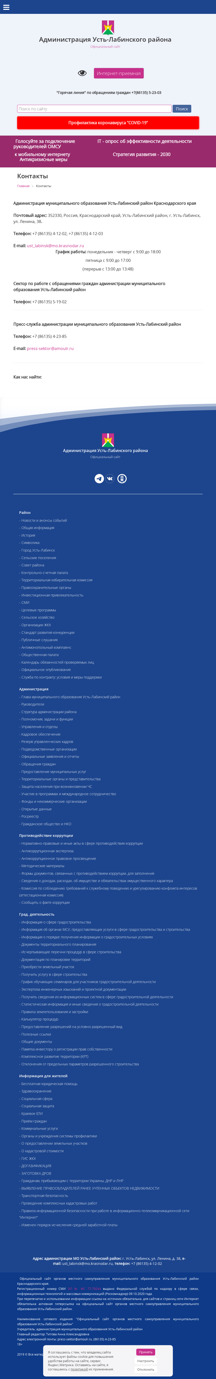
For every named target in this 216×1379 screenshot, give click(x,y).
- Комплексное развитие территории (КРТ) (53, 1056)
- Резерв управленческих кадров (46, 741)
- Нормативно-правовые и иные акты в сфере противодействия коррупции (81, 843)
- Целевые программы (37, 610)
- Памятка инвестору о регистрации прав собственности (65, 1049)
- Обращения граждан (37, 764)
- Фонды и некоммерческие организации (53, 801)
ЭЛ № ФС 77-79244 (84, 1289)
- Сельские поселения (37, 557)
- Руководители (31, 704)
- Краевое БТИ (31, 1113)
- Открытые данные (35, 809)
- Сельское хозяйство (37, 617)
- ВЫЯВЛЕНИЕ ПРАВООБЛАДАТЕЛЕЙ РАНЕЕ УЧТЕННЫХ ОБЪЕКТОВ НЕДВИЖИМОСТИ (89, 1188)
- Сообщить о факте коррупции (44, 902)
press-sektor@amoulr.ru (50, 348)
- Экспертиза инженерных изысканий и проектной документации (72, 989)
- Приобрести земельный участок (46, 966)
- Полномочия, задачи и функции (46, 719)
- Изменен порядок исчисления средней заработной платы (68, 1224)
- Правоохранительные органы (45, 587)
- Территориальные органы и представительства (59, 778)
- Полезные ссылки (35, 1034)
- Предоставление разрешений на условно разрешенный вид (70, 1026)
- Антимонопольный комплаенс (45, 647)
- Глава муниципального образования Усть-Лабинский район (69, 696)
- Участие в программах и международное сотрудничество (67, 793)
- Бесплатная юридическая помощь (48, 1083)
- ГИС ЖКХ (27, 1158)
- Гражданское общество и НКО (45, 823)
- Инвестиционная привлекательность (51, 595)
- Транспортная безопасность (43, 1195)
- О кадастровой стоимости (41, 1150)
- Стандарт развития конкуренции (46, 632)
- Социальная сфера (35, 1098)
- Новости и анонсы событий (43, 520)
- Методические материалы (41, 865)
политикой (79, 1369)
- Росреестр (29, 816)
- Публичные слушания (38, 639)
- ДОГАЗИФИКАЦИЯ (35, 1165)
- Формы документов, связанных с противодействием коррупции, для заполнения (86, 873)
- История (27, 535)
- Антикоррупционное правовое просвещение (57, 858)
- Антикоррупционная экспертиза (46, 850)
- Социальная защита (36, 1106)
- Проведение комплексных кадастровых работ (58, 1203)
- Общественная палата (39, 654)
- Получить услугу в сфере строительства (53, 974)
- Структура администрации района (47, 711)
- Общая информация (36, 527)
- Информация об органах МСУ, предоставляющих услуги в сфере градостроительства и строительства (104, 929)
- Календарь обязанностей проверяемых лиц (56, 662)
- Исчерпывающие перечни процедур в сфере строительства (70, 951)
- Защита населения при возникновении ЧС (55, 786)
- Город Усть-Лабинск (37, 550)
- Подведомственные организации (48, 749)
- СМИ (24, 602)
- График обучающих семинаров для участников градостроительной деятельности (87, 981)
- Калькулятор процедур (38, 1019)
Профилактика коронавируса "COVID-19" (108, 123)
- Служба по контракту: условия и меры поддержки (60, 677)
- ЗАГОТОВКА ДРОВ (35, 1173)
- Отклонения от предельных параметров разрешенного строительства (79, 1064)
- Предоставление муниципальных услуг (52, 771)
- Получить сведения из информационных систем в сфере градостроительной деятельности (96, 996)
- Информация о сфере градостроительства (55, 922)
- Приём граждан (33, 1121)
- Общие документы (35, 1041)
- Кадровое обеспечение (40, 734)
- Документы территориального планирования (57, 944)
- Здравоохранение (35, 1091)
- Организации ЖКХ (35, 624)
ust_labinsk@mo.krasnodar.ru (55, 245)
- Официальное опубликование (45, 669)
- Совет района (31, 565)
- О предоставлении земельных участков (53, 1143)
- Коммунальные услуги (38, 1128)
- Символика (29, 542)
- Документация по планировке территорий (54, 959)
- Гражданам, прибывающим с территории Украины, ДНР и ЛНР (71, 1180)
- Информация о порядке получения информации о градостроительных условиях (86, 937)
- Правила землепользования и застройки (53, 1011)
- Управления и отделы (38, 726)
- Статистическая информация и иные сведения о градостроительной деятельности (88, 1004)
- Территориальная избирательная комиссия (55, 580)
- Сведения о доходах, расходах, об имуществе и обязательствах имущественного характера (96, 880)
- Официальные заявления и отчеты (49, 756)
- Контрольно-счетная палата (43, 572)
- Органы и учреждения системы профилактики (58, 1136)
